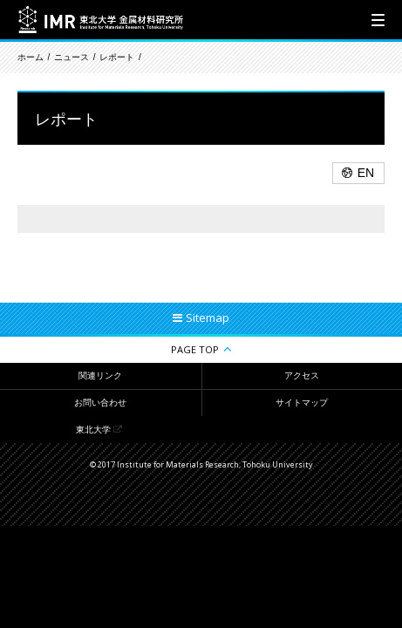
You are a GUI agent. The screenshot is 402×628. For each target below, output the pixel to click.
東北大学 (93, 429)
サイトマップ (302, 402)
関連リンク (100, 375)
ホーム (30, 57)
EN (366, 173)
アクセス (301, 375)
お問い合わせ (100, 402)
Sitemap (207, 317)
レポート (116, 57)
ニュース (71, 57)
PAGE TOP (195, 349)
